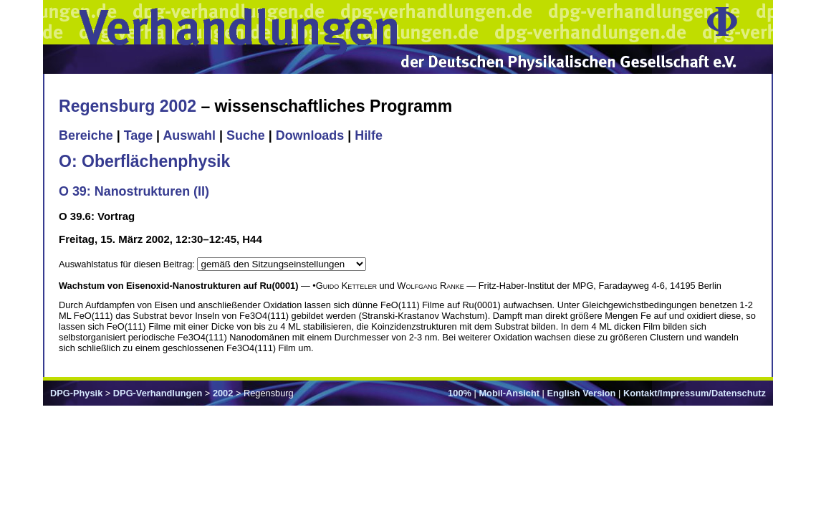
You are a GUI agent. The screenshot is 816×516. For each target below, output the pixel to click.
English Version (581, 393)
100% (459, 393)
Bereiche (86, 135)
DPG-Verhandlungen (157, 393)
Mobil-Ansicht (509, 393)
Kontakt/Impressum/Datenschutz (694, 393)
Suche (245, 135)
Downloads (310, 135)
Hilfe (369, 135)
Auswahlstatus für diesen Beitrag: (128, 264)
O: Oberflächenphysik (144, 161)
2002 (223, 393)
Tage (138, 135)
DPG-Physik (76, 393)
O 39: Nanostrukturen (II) (134, 191)
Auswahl (189, 135)
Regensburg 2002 (127, 106)
